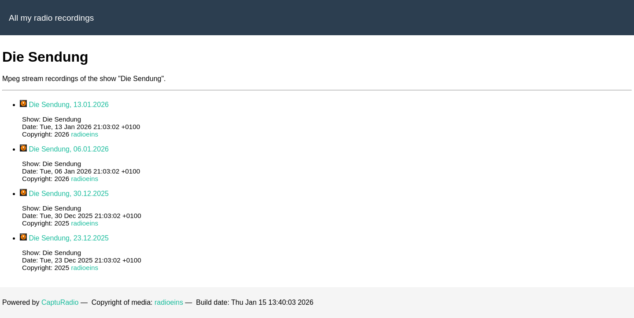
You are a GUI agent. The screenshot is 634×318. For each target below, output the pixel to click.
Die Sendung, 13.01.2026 (68, 104)
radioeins (84, 134)
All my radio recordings (51, 17)
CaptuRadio (60, 302)
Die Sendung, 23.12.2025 (68, 238)
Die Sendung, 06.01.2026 (68, 149)
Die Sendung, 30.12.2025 (68, 193)
